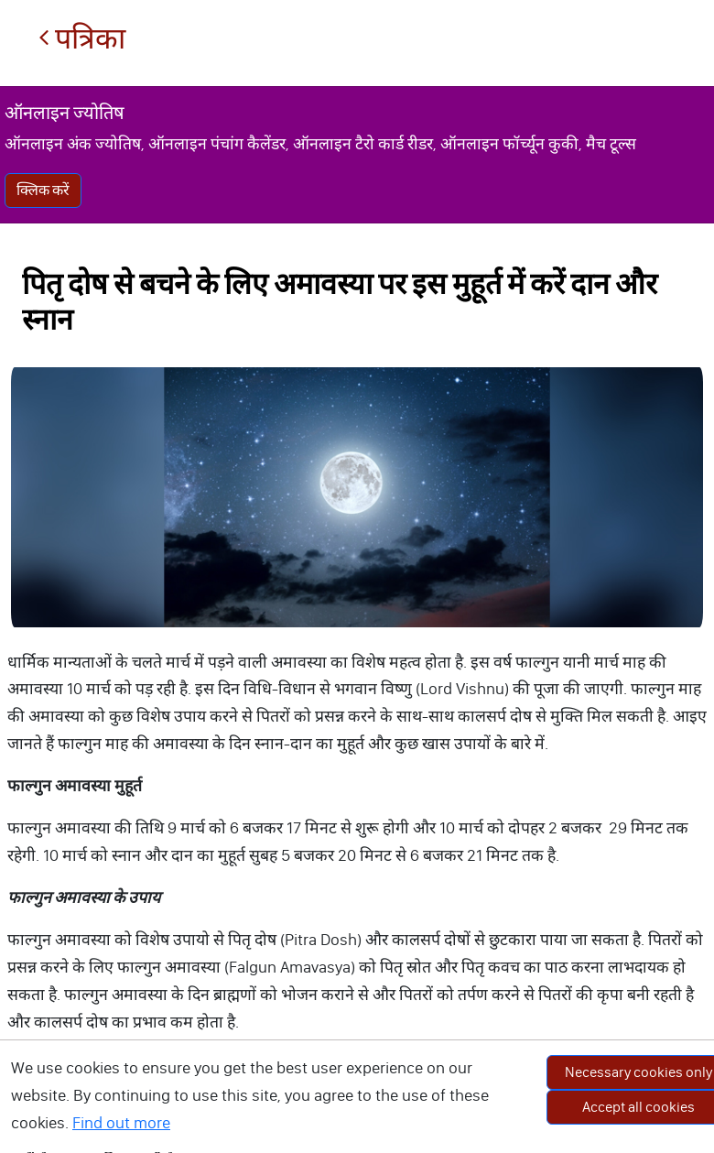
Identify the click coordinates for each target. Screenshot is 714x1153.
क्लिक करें (43, 190)
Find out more (121, 1123)
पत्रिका (81, 39)
